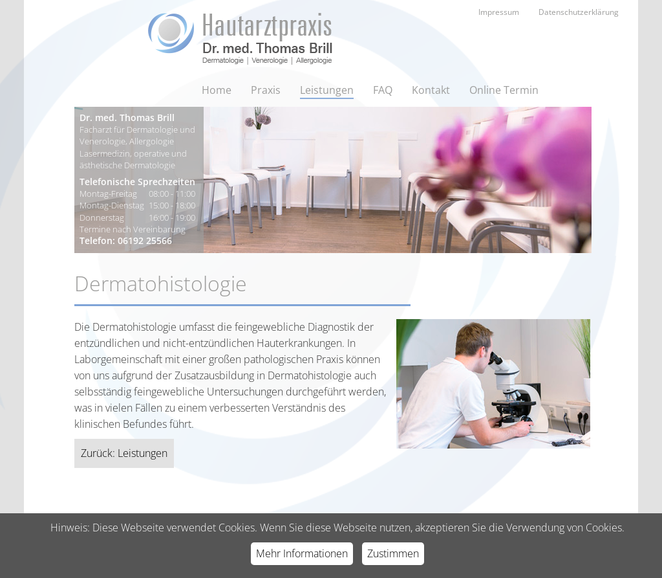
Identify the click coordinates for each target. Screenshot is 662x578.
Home (216, 90)
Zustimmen (393, 553)
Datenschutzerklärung (579, 11)
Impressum (498, 11)
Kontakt (431, 90)
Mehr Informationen (302, 553)
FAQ (382, 90)
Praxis (266, 90)
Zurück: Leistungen (124, 453)
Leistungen (327, 90)
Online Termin (504, 90)
